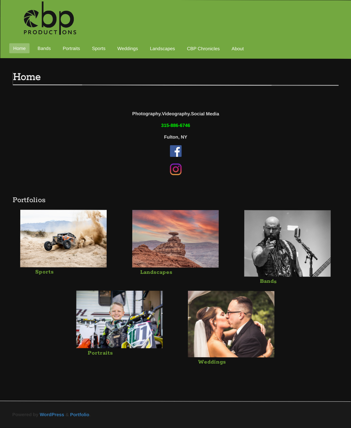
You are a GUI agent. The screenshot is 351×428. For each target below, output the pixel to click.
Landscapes (162, 48)
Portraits (71, 48)
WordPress (52, 414)
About (238, 48)
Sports (98, 48)
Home (19, 48)
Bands (44, 48)
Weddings (127, 48)
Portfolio (79, 414)
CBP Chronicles (203, 48)
